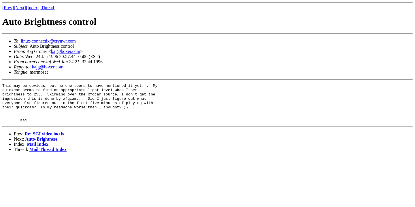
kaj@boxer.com (65, 51)
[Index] (32, 7)
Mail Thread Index (48, 157)
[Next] (20, 7)
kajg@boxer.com (47, 66)
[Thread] (47, 7)
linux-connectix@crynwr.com (48, 41)
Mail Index (37, 152)
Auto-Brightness (41, 146)
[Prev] (8, 7)
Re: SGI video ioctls (44, 141)
